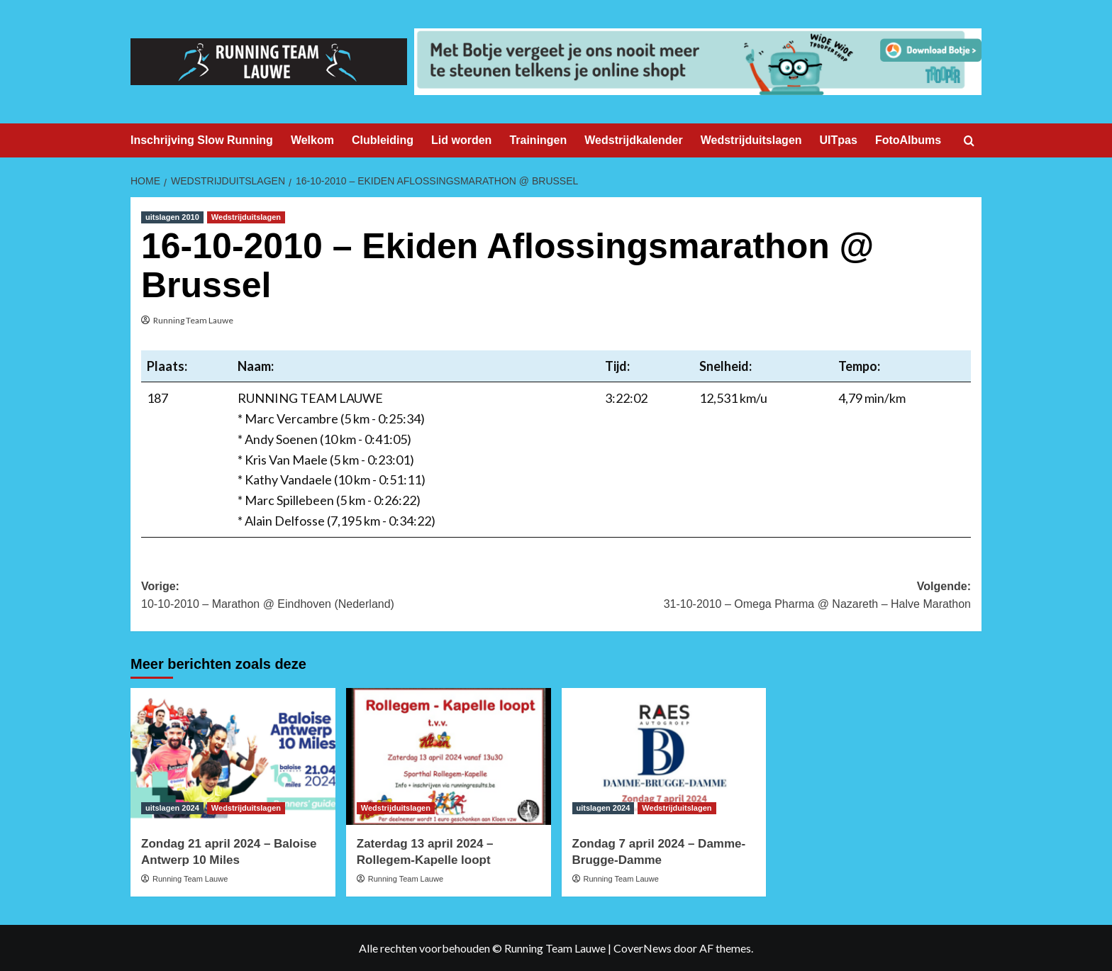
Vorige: (348, 597)
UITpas (838, 140)
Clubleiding (382, 140)
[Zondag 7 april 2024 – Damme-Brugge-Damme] (664, 756)
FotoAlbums (908, 140)
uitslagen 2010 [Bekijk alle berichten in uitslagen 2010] (172, 217)
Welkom (312, 140)
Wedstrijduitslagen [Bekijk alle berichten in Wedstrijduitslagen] (246, 217)
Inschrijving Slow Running (201, 140)
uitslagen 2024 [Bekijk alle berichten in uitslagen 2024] (172, 808)
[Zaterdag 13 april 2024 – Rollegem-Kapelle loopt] (448, 756)
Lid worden (461, 140)
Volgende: (763, 597)
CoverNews (642, 948)
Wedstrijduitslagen (751, 140)
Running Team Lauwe (193, 320)
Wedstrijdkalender (633, 140)
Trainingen (538, 140)
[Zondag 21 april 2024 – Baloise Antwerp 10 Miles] (232, 756)
